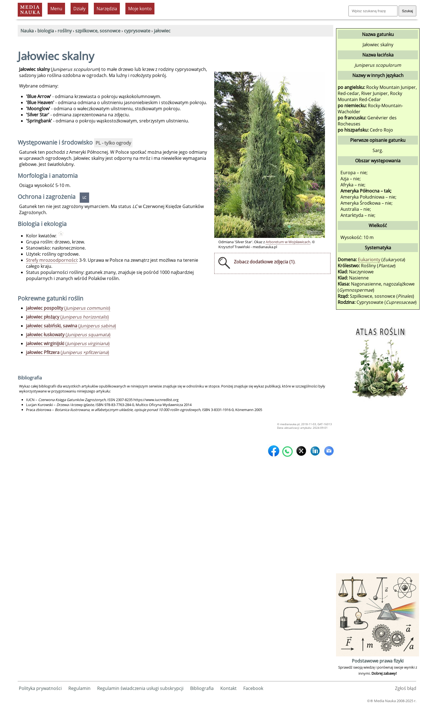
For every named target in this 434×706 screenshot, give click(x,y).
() (68, 308)
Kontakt (228, 688)
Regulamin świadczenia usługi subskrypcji (140, 688)
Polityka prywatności (40, 688)
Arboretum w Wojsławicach (288, 241)
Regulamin (79, 688)
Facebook (253, 688)
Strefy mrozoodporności (51, 260)
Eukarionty (369, 259)
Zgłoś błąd (405, 688)
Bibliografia (202, 688)
